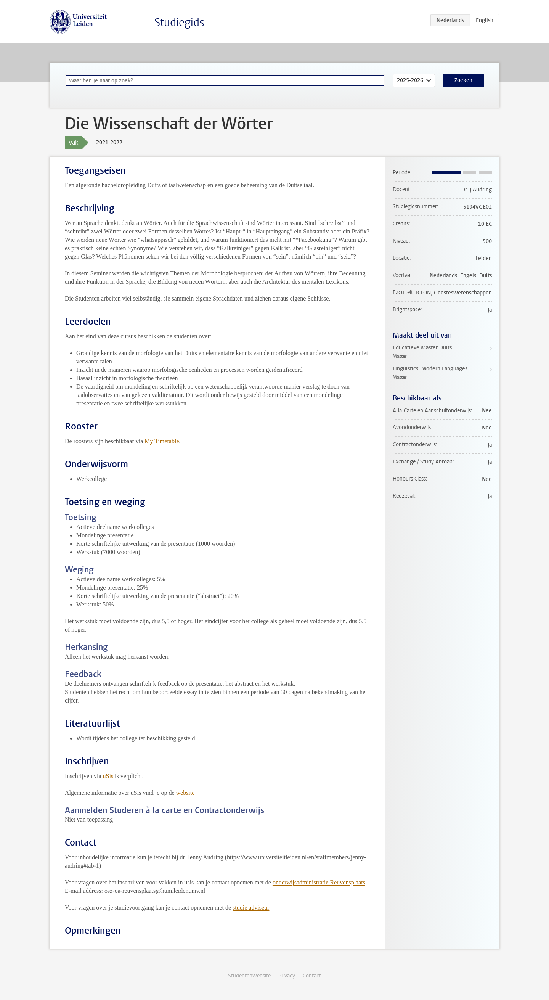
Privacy (286, 975)
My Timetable (161, 441)
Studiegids (179, 22)
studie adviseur (251, 907)
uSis (108, 776)
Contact (312, 975)
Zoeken (463, 80)
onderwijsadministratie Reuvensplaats (319, 882)
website (185, 792)
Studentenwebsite (249, 975)
